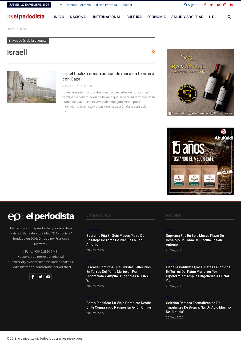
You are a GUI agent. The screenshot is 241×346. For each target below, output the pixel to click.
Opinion (71, 5)
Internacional (107, 17)
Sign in (190, 5)
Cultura (134, 17)
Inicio (59, 17)
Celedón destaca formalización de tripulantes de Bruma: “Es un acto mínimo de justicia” (198, 307)
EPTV (58, 5)
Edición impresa (105, 5)
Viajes (91, 297)
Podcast (126, 5)
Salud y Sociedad (187, 17)
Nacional (79, 17)
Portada (93, 261)
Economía (156, 17)
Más (213, 17)
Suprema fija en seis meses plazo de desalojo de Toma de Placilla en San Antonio (115, 240)
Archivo (85, 5)
